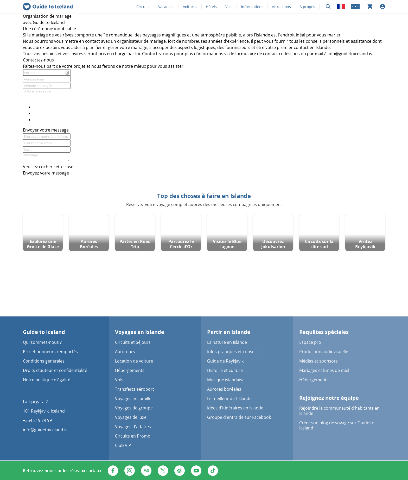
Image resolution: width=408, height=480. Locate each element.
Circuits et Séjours (133, 342)
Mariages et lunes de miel (324, 370)
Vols (228, 6)
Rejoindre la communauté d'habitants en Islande (339, 411)
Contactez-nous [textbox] (38, 60)
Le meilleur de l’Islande (229, 398)
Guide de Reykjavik (225, 361)
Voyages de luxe (130, 417)
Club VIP (123, 445)
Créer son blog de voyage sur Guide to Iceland (336, 425)
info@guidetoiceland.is (45, 429)
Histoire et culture (225, 370)
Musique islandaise (226, 379)
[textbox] (204, 16)
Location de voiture (134, 361)
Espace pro (310, 342)
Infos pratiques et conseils (233, 351)
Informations (252, 6)
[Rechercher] (328, 6)
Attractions (281, 6)
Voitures (190, 6)
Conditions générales (44, 361)
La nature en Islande (227, 342)
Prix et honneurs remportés (50, 351)
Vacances (166, 6)
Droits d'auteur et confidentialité (55, 370)
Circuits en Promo (132, 436)
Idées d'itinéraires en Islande (235, 407)
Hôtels (211, 6)
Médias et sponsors (318, 361)
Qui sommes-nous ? (42, 342)
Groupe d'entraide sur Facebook (239, 417)
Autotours (125, 351)
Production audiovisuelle (323, 351)
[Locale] (341, 6)
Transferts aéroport (134, 389)
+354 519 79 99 (37, 420)
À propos (307, 6)
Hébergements (129, 370)
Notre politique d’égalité (46, 379)
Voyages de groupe (134, 407)
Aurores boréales (224, 389)
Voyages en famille (133, 398)
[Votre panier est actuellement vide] (370, 6)
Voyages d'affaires (133, 426)
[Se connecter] (382, 6)
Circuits (143, 6)
